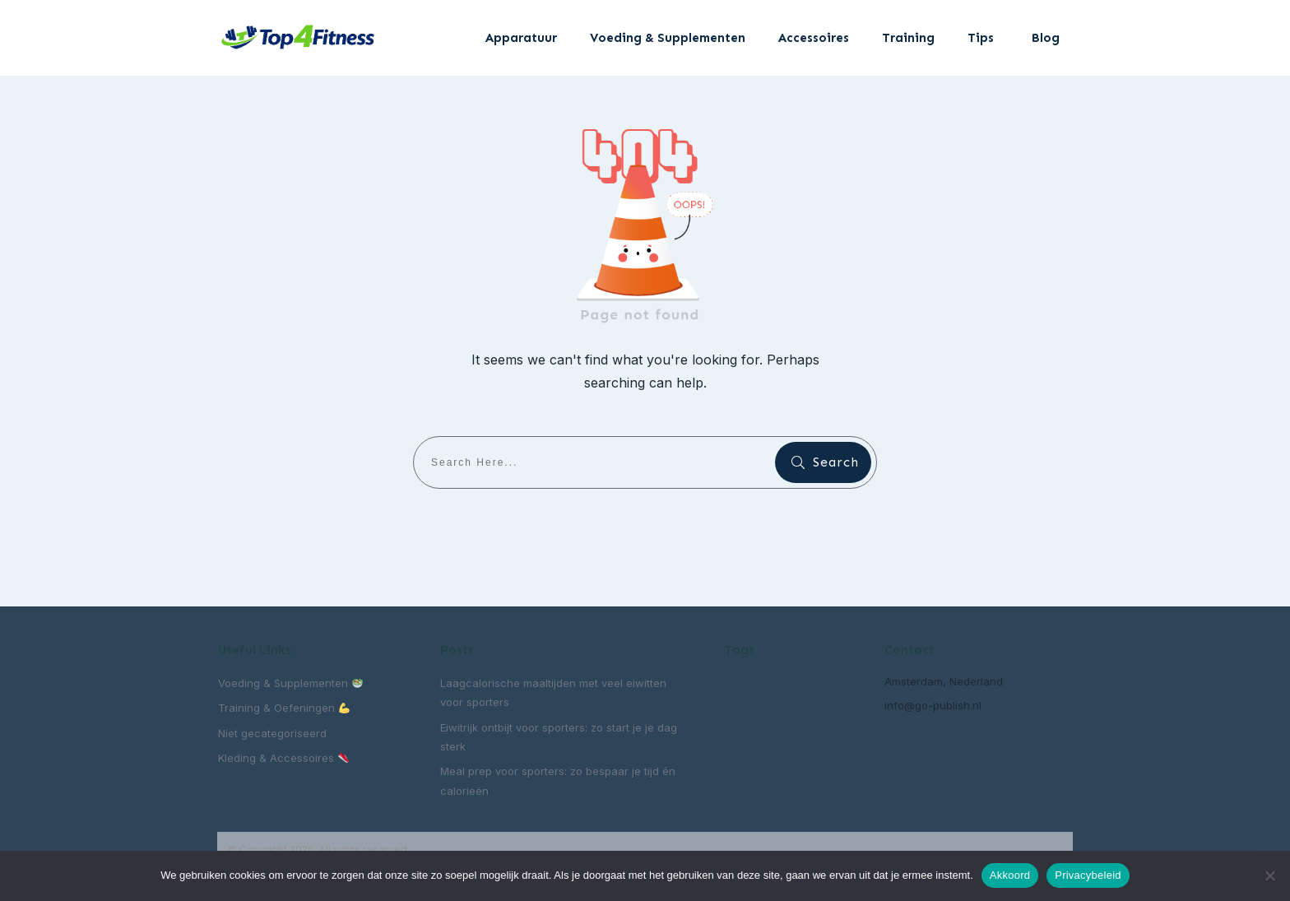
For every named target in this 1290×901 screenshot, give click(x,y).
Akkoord (1010, 875)
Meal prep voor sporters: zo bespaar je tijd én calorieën (557, 780)
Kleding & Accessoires (283, 757)
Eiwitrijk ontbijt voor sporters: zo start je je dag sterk (558, 737)
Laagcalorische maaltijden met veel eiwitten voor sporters (553, 692)
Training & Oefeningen (284, 707)
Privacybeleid (1088, 875)
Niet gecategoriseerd (272, 733)
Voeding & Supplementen (290, 683)
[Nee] (1269, 875)
